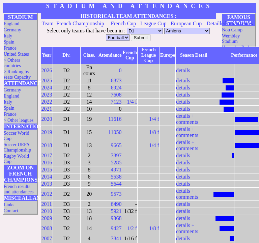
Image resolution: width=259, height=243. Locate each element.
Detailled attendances (230, 23)
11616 (114, 119)
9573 (116, 194)
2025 (46, 80)
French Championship (80, 23)
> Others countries (12, 63)
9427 (116, 228)
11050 (114, 132)
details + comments (187, 119)
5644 (116, 184)
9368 (116, 218)
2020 (46, 119)
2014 (46, 177)
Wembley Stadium (231, 38)
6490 (116, 204)
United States (16, 54)
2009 (46, 218)
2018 (46, 145)
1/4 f (132, 102)
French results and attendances (19, 189)
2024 (46, 87)
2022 (46, 102)
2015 (46, 169)
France (10, 48)
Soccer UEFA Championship (17, 147)
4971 (116, 169)
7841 (116, 238)
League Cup (153, 23)
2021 (46, 109)
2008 (46, 228)
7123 (116, 102)
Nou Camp (232, 29)
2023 (46, 95)
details (183, 70)
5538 (116, 177)
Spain (9, 42)
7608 (116, 95)
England (12, 23)
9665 (116, 145)
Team (48, 23)
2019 (46, 132)
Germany (12, 29)
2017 (46, 155)
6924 (116, 87)
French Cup (123, 23)
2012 (46, 194)
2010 (46, 211)
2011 (46, 204)
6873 (116, 80)
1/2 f (132, 228)
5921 (116, 211)
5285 (116, 162)
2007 (46, 238)
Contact (11, 210)
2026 (46, 70)
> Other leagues (19, 120)
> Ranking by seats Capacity (17, 74)
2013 (46, 184)
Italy (8, 35)
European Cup (186, 23)
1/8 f (154, 132)
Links (9, 204)
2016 (46, 162)
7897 (116, 155)
